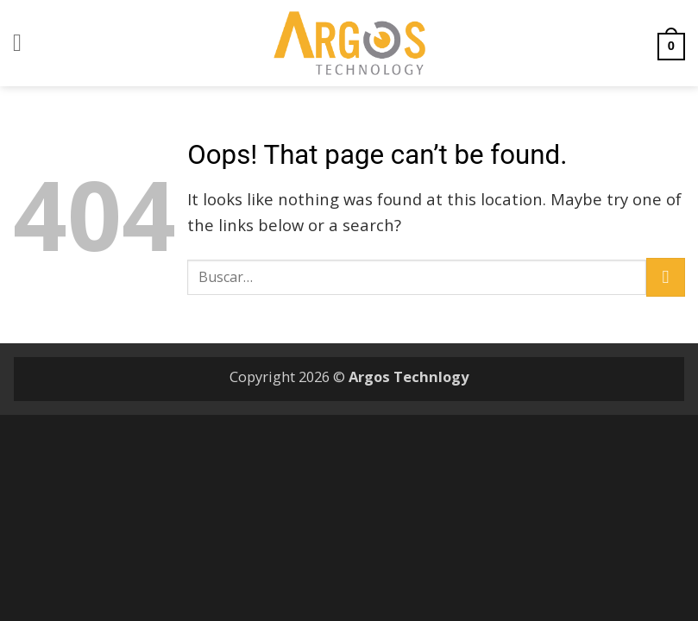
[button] (25, 43)
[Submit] (665, 277)
